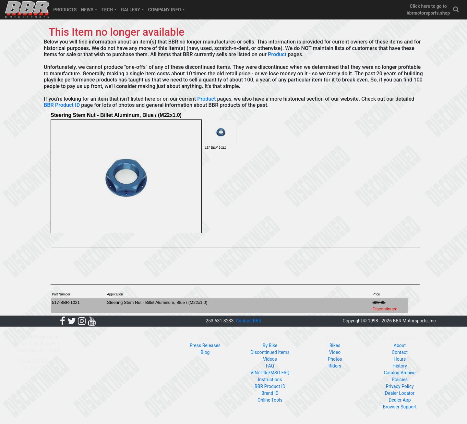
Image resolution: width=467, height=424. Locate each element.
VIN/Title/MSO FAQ (269, 372)
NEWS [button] (87, 9)
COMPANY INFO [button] (164, 9)
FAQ (270, 365)
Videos (270, 359)
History (399, 365)
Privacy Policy (399, 386)
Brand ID (270, 393)
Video (335, 352)
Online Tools (269, 400)
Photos (335, 359)
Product (277, 54)
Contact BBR (248, 320)
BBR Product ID (62, 105)
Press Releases (205, 345)
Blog (205, 352)
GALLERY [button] (130, 9)
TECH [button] (107, 9)
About (400, 345)
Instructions (270, 379)
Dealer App (400, 400)
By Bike (270, 345)
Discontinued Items (269, 352)
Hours (400, 359)
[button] (456, 10)
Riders (335, 365)
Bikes (335, 345)
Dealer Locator (399, 393)
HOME (91, 338)
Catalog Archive (400, 372)
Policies (400, 379)
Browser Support (399, 406)
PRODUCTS (65, 9)
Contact (400, 352)
